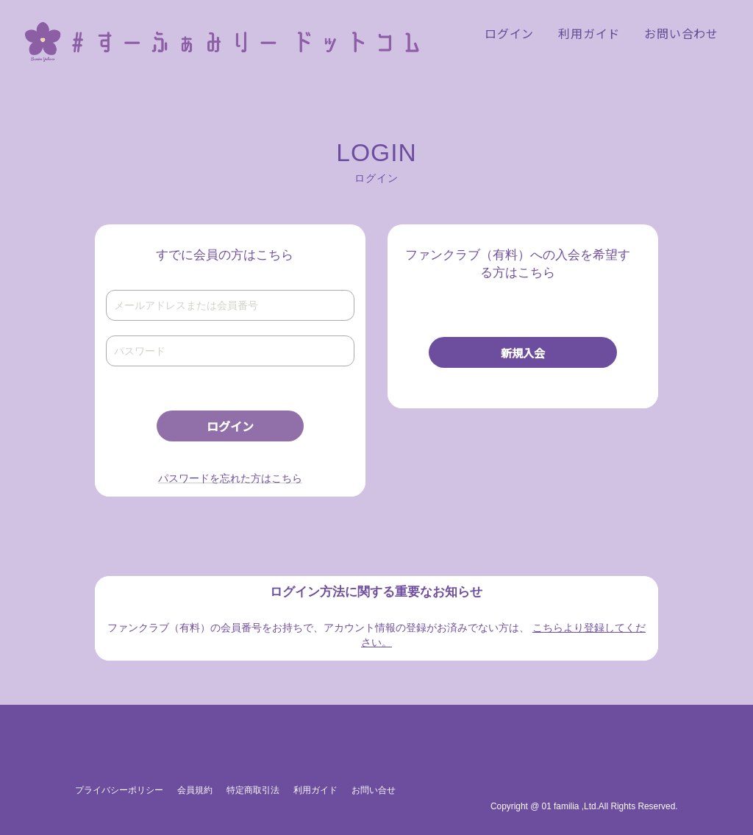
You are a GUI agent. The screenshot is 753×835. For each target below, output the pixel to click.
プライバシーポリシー (119, 790)
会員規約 (195, 790)
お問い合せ (373, 790)
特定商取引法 (252, 790)
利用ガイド (315, 790)
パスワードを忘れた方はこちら (230, 478)
